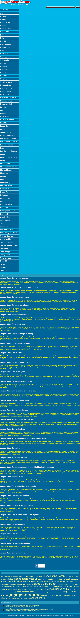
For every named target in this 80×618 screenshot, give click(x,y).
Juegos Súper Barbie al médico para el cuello (18, 486)
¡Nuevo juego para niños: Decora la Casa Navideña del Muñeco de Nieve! (23, 608)
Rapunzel (4, 214)
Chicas (3, 63)
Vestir (2, 264)
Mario (2, 160)
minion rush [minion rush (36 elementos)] (19, 598)
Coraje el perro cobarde (9, 82)
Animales (4, 10)
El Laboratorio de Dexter (9, 98)
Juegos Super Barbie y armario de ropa (15, 553)
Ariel (2, 13)
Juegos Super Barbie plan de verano (14, 297)
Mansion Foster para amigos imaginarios (9, 157)
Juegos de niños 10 (24, 615)
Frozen (3, 107)
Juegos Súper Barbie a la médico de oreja (16, 505)
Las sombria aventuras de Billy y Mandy (9, 142)
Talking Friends (6, 242)
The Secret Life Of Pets (9, 245)
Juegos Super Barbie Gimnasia (12, 524)
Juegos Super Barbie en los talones (14, 305)
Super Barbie (5, 239)
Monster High (5, 182)
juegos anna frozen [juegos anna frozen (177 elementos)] (54, 576)
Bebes (2, 35)
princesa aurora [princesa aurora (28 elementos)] (28, 598)
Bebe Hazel (4, 32)
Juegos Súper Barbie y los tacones (14, 278)
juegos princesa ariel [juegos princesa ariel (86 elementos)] (24, 592)
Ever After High (6, 104)
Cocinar (3, 76)
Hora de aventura (7, 120)
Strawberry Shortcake (9, 233)
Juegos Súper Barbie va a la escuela (14, 496)
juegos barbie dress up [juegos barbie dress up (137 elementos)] (26, 578)
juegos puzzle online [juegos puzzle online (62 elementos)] (50, 595)
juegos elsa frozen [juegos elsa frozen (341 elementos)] (45, 583)
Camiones (4, 54)
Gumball (3, 113)
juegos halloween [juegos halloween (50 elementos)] (15, 586)
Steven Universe (6, 230)
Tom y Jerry (5, 255)
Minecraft (4, 173)
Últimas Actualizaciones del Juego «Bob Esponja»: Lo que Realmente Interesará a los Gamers (29, 609)
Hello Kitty (4, 117)
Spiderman (4, 226)
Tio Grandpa (5, 252)
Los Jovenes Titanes (8, 151)
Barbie (3, 25)
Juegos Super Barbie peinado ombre (14, 410)
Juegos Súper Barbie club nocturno (14, 315)
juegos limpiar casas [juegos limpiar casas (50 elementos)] (68, 586)
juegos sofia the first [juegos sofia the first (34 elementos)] (64, 595)
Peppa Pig (4, 192)
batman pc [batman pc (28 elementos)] (15, 576)
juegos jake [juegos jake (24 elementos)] (35, 586)
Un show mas (5, 258)
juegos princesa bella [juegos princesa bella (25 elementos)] (39, 592)
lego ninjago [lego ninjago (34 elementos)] (12, 598)
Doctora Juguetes (7, 88)
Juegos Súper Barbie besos (11, 534)
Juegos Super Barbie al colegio (12, 429)
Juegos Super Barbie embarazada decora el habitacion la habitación (27, 467)
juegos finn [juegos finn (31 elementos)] (6, 586)
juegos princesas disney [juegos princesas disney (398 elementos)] (25, 595)
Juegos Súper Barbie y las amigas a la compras (19, 287)
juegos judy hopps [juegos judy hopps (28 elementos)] (43, 586)
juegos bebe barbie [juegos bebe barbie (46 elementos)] (44, 579)
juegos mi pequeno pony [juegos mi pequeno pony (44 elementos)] (12, 589)
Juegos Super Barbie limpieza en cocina (16, 381)
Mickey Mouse (6, 170)
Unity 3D (3, 261)
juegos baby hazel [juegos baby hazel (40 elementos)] (8, 579)
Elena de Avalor (6, 101)
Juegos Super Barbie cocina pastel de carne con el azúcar (23, 438)
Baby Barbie (5, 22)
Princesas (4, 208)
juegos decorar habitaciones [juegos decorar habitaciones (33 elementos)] (29, 581)
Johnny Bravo (5, 132)
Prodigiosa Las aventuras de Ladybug (9, 211)
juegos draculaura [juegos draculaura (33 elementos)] (28, 584)
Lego (2, 148)
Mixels (2, 179)
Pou (1, 201)
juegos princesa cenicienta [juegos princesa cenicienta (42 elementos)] (53, 592)
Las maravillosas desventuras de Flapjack (9, 138)
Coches (3, 73)
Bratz (2, 51)
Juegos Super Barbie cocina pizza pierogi (16, 334)
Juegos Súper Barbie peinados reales (15, 543)
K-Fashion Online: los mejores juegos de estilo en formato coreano (22, 605)
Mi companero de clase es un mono (9, 167)
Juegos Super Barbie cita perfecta (13, 457)
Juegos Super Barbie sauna (11, 353)
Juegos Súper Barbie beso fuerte (13, 324)
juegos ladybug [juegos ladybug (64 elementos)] (55, 587)
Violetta (3, 267)
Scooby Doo (5, 217)
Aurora (3, 16)
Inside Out (4, 126)
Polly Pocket (5, 198)
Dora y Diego (5, 91)
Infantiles (4, 123)
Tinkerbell (4, 248)
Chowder (3, 66)
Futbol (2, 110)
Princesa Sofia (6, 204)
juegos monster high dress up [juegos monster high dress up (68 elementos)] (33, 589)
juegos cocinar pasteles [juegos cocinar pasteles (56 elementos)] (60, 579)
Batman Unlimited (7, 29)
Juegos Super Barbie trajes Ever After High (17, 419)
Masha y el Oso (6, 164)
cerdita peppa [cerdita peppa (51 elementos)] (24, 576)
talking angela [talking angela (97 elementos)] (38, 598)
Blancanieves (5, 44)
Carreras (3, 57)
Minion (3, 176)
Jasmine (3, 129)
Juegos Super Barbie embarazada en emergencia (19, 515)
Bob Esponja (5, 47)
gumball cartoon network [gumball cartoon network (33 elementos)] (36, 576)
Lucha (2, 154)
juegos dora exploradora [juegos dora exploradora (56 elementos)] (13, 584)
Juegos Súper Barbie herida (11, 448)
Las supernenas (6, 145)
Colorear (3, 79)
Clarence (3, 69)
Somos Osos (5, 220)
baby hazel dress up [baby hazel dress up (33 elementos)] (6, 576)
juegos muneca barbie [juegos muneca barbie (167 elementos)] (57, 589)
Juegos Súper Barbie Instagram (12, 372)
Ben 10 (3, 41)
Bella (2, 38)
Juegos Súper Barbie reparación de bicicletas (18, 391)
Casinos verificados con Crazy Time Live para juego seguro (20, 606)
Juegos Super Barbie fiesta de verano (15, 362)
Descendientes (6, 85)
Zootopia (3, 270)
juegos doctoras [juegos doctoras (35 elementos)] (64, 581)
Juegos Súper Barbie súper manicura (15, 343)
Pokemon (4, 195)
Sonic (2, 223)
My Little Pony (6, 186)
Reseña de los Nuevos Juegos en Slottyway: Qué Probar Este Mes (22, 610)
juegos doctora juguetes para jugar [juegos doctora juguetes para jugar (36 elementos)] (48, 581)
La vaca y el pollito (7, 135)
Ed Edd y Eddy (6, 95)
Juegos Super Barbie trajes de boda (14, 400)
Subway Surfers (6, 236)
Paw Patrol (4, 189)
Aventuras (4, 19)
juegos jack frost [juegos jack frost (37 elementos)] (27, 586)
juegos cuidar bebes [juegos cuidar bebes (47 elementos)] (14, 581)
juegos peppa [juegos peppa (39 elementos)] (10, 592)
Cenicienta (4, 60)
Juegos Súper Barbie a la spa (12, 477)
